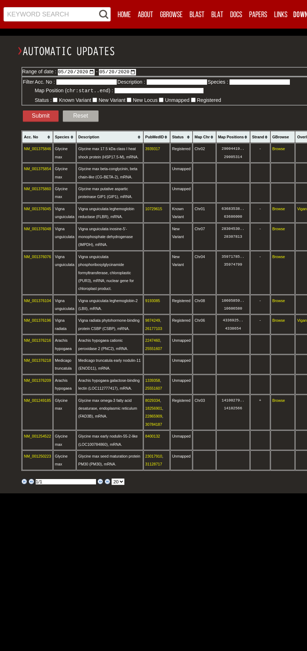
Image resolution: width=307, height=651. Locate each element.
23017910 (153, 456)
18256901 (153, 408)
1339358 (152, 380)
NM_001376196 (37, 320)
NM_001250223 (37, 456)
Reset (80, 115)
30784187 (153, 424)
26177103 (153, 328)
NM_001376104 (37, 300)
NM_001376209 (37, 380)
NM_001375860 (37, 188)
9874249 (152, 320)
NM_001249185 (37, 400)
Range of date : (40, 71)
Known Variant (75, 100)
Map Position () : (74, 90)
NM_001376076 (37, 256)
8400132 (152, 436)
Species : (219, 82)
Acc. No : (45, 82)
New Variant (112, 100)
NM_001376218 (37, 360)
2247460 (152, 340)
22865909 (153, 416)
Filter (28, 82)
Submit (41, 115)
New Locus (145, 100)
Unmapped (177, 100)
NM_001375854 (37, 168)
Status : (44, 100)
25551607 (153, 348)
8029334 (152, 400)
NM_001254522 (37, 436)
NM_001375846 (37, 148)
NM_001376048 (37, 228)
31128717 (153, 464)
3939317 (152, 148)
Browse (278, 148)
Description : (132, 82)
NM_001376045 (37, 208)
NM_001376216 (37, 340)
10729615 (153, 208)
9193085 (152, 300)
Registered (209, 100)
